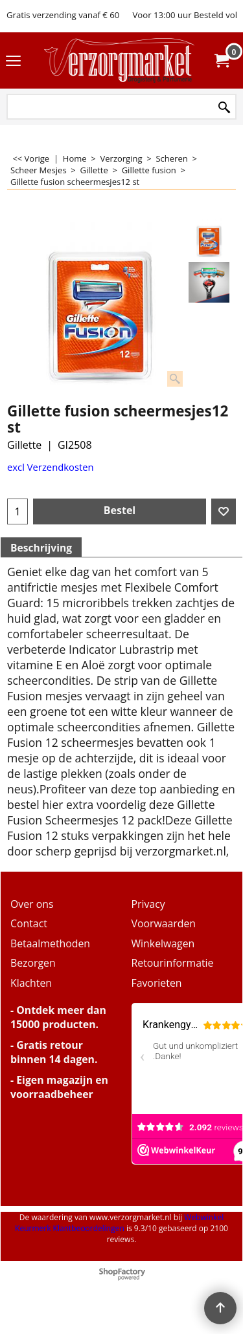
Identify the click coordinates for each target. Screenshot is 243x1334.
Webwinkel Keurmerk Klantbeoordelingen (119, 1223)
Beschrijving (41, 548)
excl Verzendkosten (50, 466)
